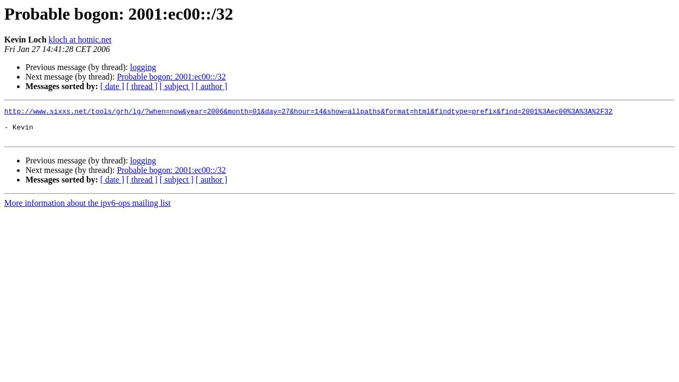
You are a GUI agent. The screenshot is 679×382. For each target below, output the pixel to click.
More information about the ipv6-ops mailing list (87, 209)
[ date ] (112, 86)
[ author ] (212, 86)
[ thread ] (142, 86)
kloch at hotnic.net (80, 39)
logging (143, 67)
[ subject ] (177, 86)
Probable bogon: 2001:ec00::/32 (171, 76)
